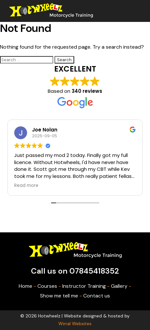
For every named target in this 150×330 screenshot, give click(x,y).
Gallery (119, 286)
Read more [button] (26, 186)
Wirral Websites (75, 323)
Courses (47, 286)
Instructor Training (84, 286)
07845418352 (94, 271)
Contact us (96, 295)
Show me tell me (59, 295)
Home (25, 286)
